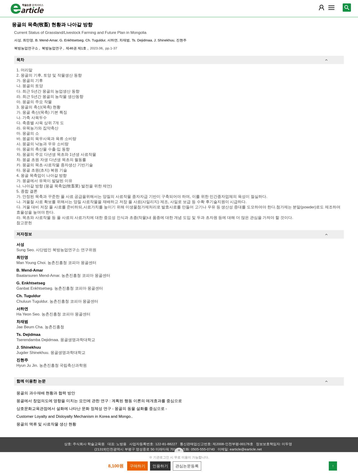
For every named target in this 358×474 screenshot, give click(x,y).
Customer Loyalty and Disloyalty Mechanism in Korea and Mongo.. (74, 416)
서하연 (112, 40)
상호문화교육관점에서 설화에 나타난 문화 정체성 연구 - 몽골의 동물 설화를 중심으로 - (91, 408)
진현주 (181, 40)
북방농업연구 (52, 48)
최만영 (28, 40)
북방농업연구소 (26, 48)
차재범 (124, 40)
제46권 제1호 (76, 48)
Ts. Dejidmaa (142, 40)
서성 (17, 40)
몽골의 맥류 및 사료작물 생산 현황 (46, 424)
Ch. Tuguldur (95, 40)
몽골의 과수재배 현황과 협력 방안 (45, 393)
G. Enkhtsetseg (72, 40)
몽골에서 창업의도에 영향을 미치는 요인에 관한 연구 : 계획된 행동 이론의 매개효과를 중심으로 (99, 401)
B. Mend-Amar (46, 40)
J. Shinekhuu (164, 40)
